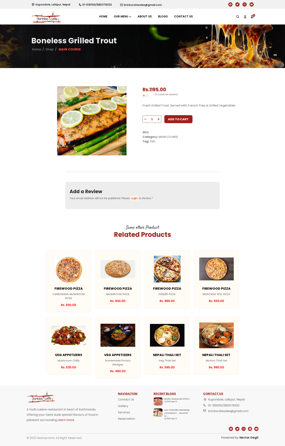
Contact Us (126, 407)
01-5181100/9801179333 (223, 413)
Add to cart (178, 119)
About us (145, 16)
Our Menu (121, 16)
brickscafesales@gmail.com (228, 419)
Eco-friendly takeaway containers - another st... (177, 420)
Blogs (163, 16)
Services (124, 420)
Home (103, 16)
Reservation (126, 426)
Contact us (183, 16)
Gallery (123, 414)
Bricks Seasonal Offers (177, 406)
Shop (49, 49)
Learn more (66, 428)
